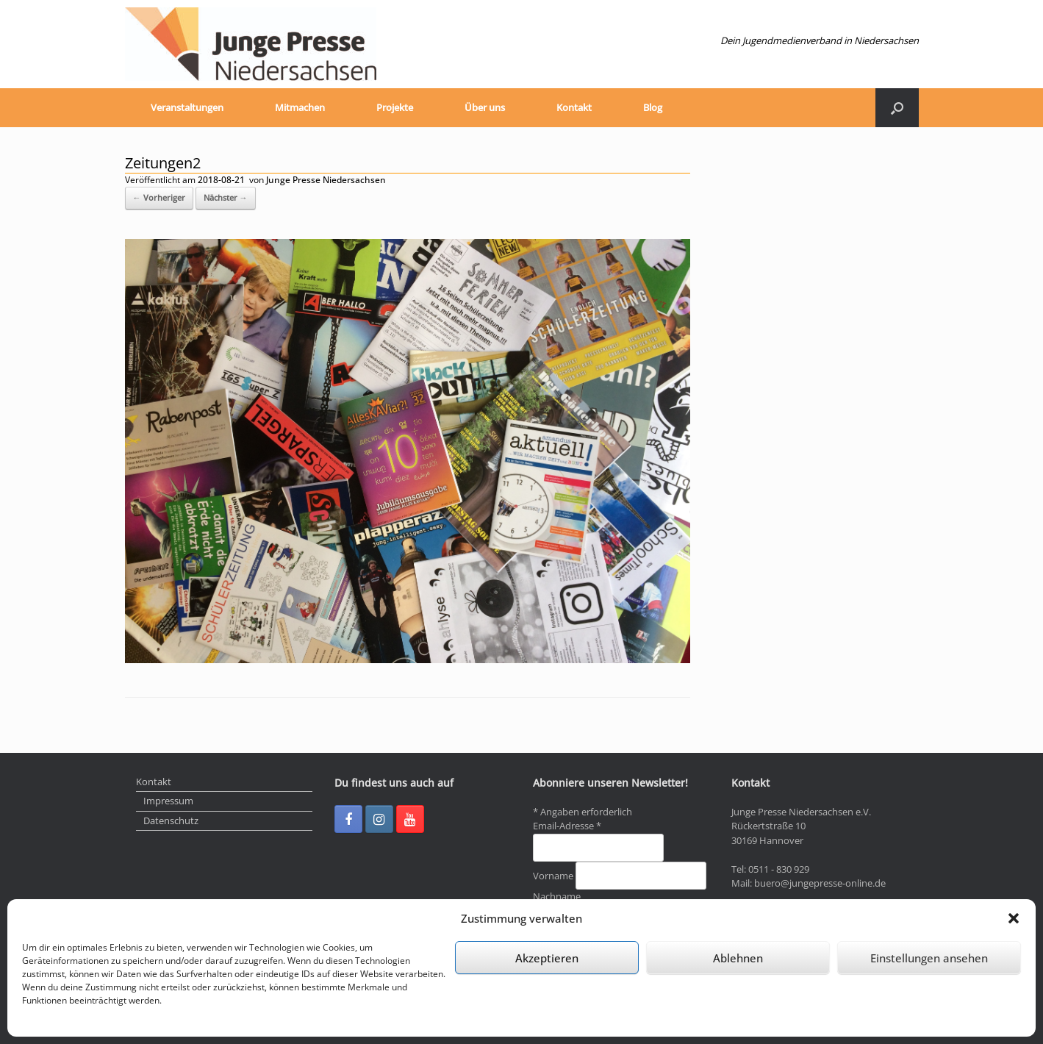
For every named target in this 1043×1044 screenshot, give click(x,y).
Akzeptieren (546, 958)
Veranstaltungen (187, 107)
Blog (652, 107)
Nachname (557, 896)
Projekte (394, 107)
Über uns (485, 107)
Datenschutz (170, 820)
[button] (1013, 918)
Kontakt (574, 107)
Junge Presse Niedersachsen (326, 180)
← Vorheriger (159, 197)
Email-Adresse (567, 825)
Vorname (554, 875)
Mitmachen (300, 107)
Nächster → (226, 197)
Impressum (168, 800)
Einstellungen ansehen (929, 958)
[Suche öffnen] (897, 107)
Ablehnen (738, 958)
